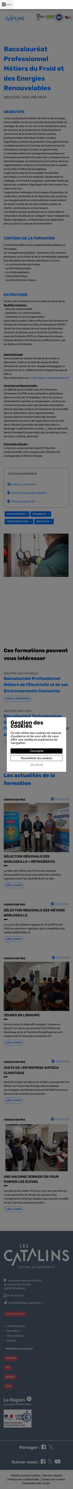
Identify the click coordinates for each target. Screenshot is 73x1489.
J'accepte (36, 751)
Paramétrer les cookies (36, 758)
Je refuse (36, 764)
